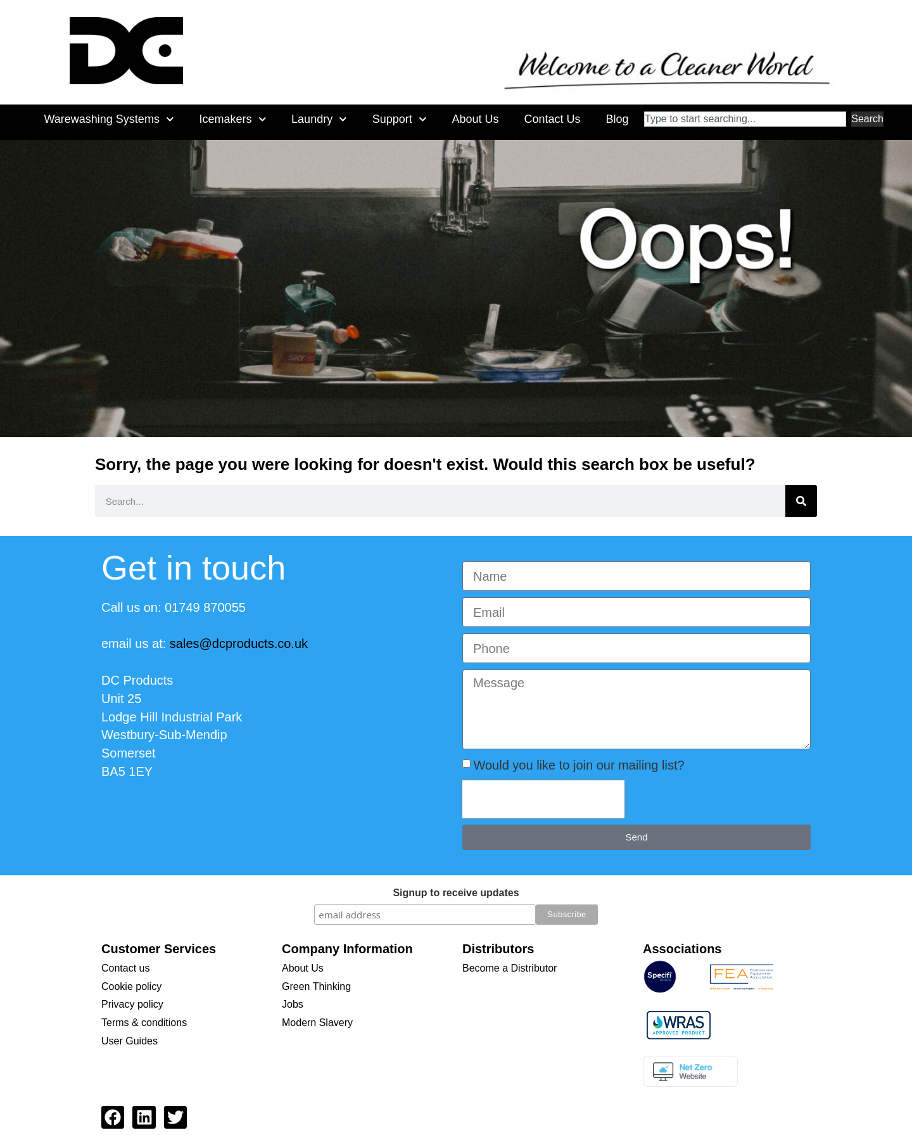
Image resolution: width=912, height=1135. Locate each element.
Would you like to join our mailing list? (578, 765)
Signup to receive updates (456, 893)
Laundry (319, 119)
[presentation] (543, 799)
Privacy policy (132, 1004)
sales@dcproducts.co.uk (239, 643)
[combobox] (745, 119)
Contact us (125, 968)
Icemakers (232, 119)
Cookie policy (131, 986)
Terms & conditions (144, 1022)
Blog (616, 119)
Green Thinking (316, 986)
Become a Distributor (509, 968)
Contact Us (552, 119)
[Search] (801, 501)
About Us (475, 119)
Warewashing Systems (109, 119)
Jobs (292, 1004)
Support (399, 119)
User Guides (129, 1041)
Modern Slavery (317, 1022)
